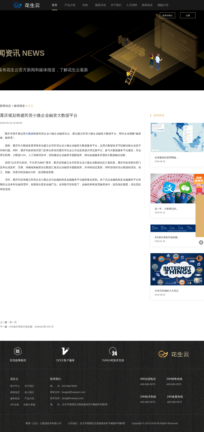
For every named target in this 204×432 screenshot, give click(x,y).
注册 (188, 15)
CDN (23, 155)
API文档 (14, 404)
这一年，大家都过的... (166, 208)
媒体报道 (19, 105)
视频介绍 (162, 5)
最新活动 (100, 5)
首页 (54, 5)
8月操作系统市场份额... (167, 237)
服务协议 (15, 398)
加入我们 (29, 392)
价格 (85, 5)
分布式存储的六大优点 (166, 290)
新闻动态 (147, 5)
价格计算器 (29, 404)
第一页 (13, 322)
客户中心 (15, 386)
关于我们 (116, 5)
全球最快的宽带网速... (166, 157)
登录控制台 (167, 15)
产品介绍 (69, 5)
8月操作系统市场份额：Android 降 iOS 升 (32, 326)
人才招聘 (131, 5)
